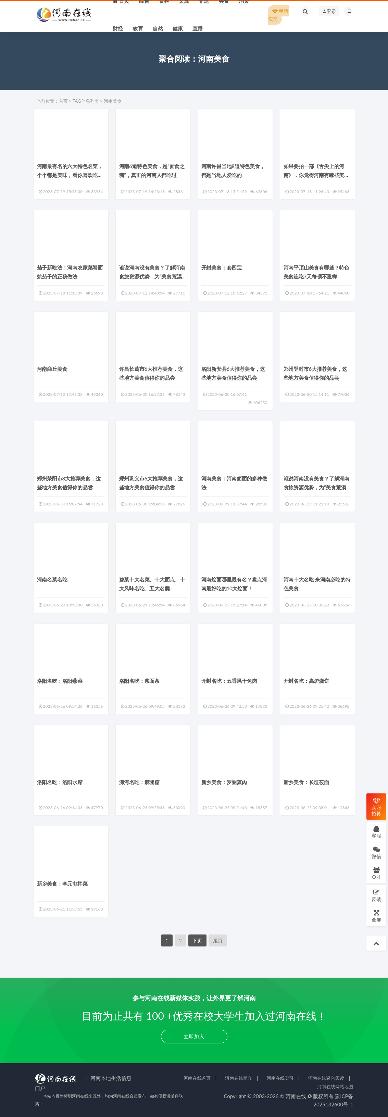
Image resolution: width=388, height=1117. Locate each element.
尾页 (218, 940)
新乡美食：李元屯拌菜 (62, 883)
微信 (376, 852)
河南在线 (296, 1096)
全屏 (376, 916)
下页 (197, 940)
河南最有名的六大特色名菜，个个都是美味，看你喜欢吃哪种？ (70, 175)
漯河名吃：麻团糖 (139, 782)
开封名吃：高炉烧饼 (306, 681)
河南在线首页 (197, 1078)
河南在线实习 (280, 1078)
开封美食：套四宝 (221, 267)
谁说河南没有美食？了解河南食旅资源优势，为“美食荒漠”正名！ (152, 276)
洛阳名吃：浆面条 (139, 681)
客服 (376, 832)
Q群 (376, 873)
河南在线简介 (238, 1078)
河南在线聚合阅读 (326, 1078)
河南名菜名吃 (52, 579)
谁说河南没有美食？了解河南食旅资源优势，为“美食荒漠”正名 (316, 487)
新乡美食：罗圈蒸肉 (224, 782)
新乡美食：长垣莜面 (306, 782)
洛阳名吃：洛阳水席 (60, 782)
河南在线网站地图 (335, 1086)
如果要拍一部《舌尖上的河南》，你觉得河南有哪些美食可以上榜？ (316, 175)
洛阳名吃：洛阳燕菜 (60, 681)
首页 (63, 101)
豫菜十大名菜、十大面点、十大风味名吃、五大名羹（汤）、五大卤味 (152, 588)
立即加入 (194, 1036)
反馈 (376, 895)
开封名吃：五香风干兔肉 (229, 681)
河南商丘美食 (52, 369)
